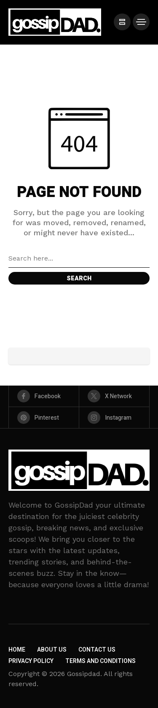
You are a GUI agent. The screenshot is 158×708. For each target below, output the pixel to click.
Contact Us (96, 649)
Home (16, 649)
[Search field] (79, 258)
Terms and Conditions (100, 661)
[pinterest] (44, 417)
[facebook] (44, 396)
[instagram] (114, 417)
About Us (52, 649)
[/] (122, 21)
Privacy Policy (31, 661)
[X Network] (114, 396)
